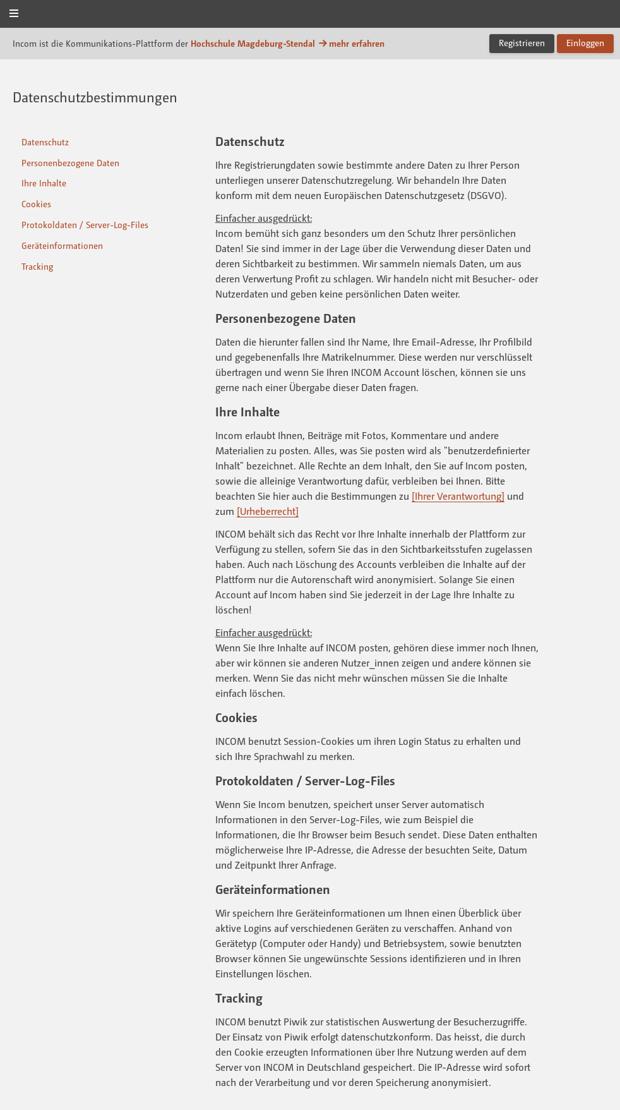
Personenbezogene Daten (70, 162)
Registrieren (522, 42)
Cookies (36, 203)
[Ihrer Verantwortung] (458, 496)
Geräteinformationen (62, 245)
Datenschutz (45, 141)
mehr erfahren (351, 43)
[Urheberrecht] (268, 511)
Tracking (37, 266)
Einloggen (585, 42)
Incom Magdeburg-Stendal (310, 15)
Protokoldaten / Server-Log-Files (84, 224)
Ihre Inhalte (43, 183)
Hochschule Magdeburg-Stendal (253, 43)
